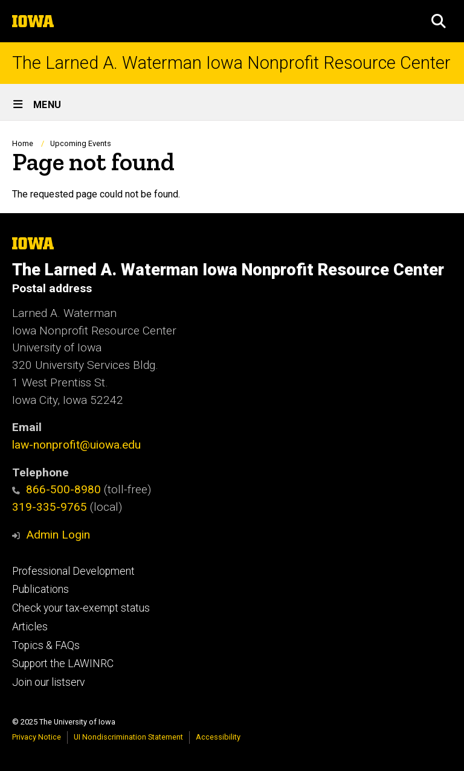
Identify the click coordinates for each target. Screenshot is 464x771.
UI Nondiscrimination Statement (128, 736)
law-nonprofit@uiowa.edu (76, 445)
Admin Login (58, 535)
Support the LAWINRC (63, 663)
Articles (30, 627)
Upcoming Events (80, 143)
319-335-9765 (49, 507)
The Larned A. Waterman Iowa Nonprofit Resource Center (231, 63)
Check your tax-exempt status (81, 608)
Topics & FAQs (46, 645)
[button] (438, 21)
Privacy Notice (36, 736)
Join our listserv (48, 682)
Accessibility (218, 736)
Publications (40, 589)
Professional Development (73, 571)
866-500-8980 (56, 489)
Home (22, 143)
